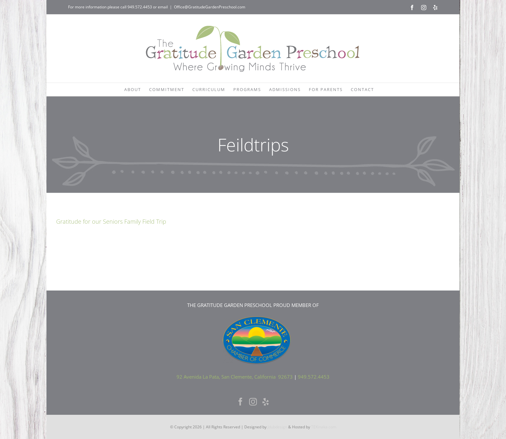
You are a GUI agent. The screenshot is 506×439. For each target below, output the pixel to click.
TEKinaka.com (323, 427)
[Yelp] (265, 401)
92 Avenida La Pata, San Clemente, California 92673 (235, 376)
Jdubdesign (277, 427)
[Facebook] (240, 401)
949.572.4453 (139, 7)
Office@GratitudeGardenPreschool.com (209, 7)
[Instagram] (253, 401)
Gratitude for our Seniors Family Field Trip (111, 221)
